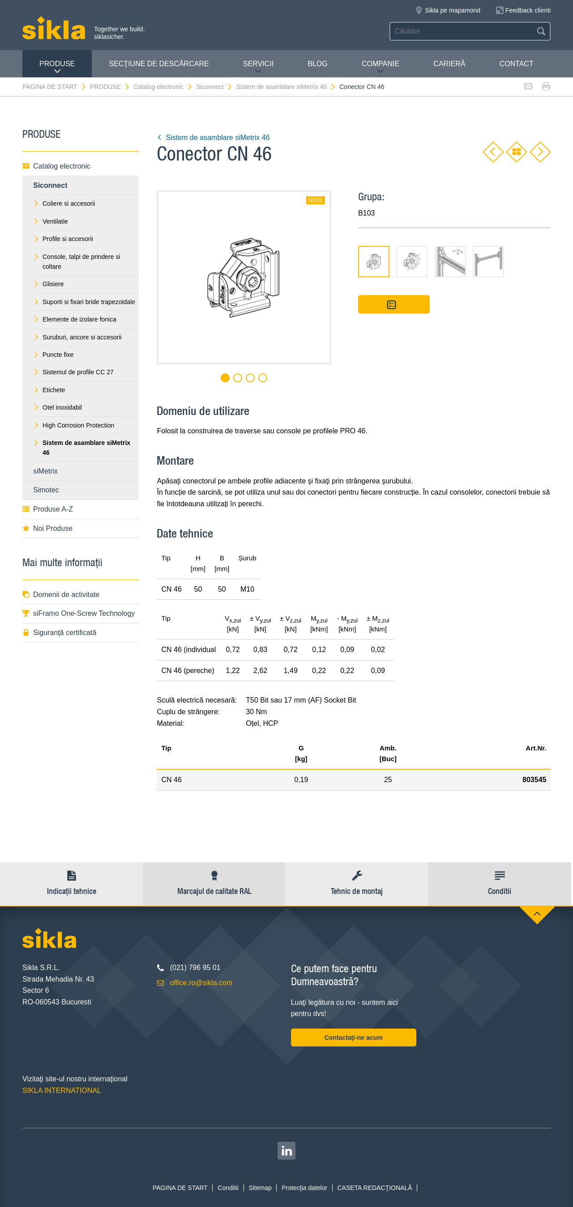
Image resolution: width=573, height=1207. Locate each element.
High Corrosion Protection (73, 425)
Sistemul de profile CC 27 (73, 372)
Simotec (46, 490)
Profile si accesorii (63, 238)
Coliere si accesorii (64, 203)
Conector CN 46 (361, 86)
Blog (317, 64)
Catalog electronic (163, 86)
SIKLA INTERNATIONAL (61, 1090)
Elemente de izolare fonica (74, 319)
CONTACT (517, 64)
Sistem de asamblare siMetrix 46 (286, 86)
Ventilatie (50, 221)
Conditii (228, 1187)
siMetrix (45, 471)
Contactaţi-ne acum (354, 1037)
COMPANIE (380, 67)
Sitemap (259, 1187)
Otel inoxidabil (57, 407)
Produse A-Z (47, 509)
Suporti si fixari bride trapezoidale (84, 301)
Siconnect (214, 86)
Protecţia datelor (304, 1187)
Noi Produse (47, 528)
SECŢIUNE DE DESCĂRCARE (159, 64)
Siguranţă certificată (59, 632)
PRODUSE (57, 67)
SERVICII (258, 67)
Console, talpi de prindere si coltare (76, 261)
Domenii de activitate (61, 594)
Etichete (49, 390)
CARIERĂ (449, 64)
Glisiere (48, 284)
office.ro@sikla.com (201, 983)
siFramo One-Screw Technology (78, 613)
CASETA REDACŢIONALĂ (374, 1187)
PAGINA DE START (54, 86)
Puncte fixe (53, 354)
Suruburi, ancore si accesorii (77, 337)
